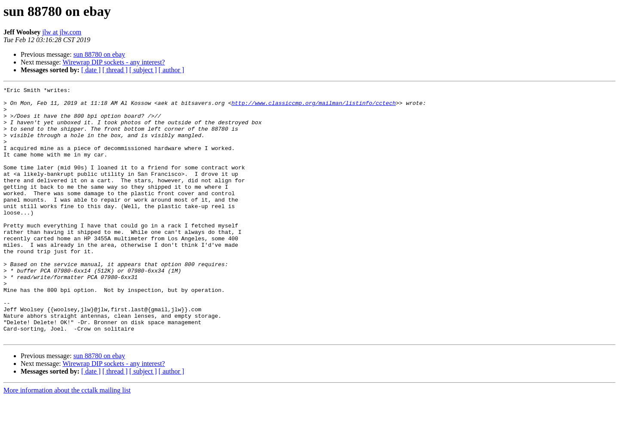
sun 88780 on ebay (99, 54)
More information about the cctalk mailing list (67, 440)
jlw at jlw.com (61, 32)
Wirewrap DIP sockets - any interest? (113, 62)
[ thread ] (115, 70)
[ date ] (91, 70)
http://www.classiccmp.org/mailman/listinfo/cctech (313, 106)
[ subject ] (143, 70)
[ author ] (171, 70)
